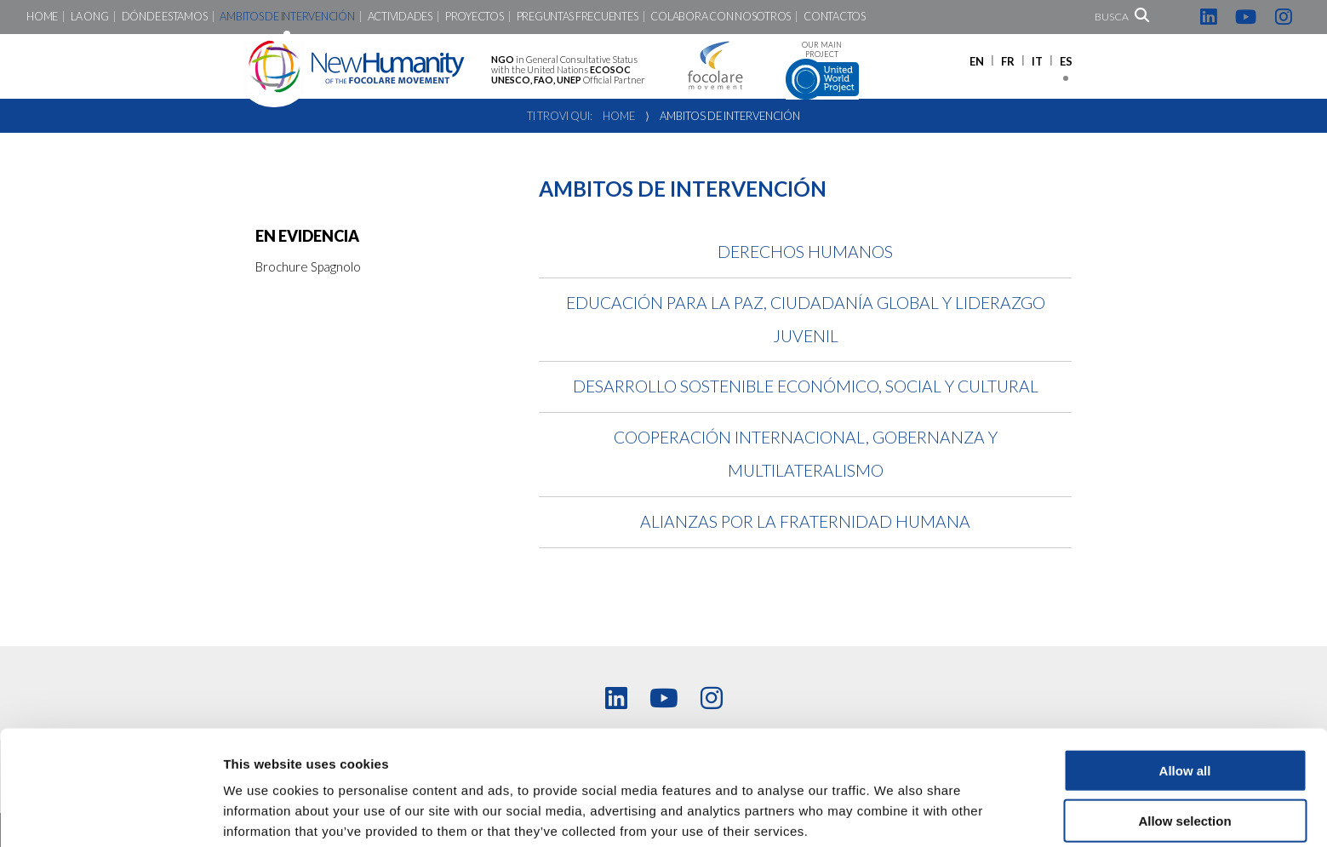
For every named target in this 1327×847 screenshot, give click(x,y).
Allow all (1185, 697)
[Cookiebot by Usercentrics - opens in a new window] (110, 814)
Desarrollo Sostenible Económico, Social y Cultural (805, 386)
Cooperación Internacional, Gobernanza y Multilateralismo (806, 453)
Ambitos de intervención (287, 16)
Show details (893, 813)
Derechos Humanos (805, 251)
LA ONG (89, 16)
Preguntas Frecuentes (577, 16)
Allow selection (1184, 748)
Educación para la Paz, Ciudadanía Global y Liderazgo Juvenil (805, 319)
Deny (1185, 798)
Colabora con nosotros (720, 16)
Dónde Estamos (165, 16)
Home (42, 16)
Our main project (822, 70)
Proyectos (474, 16)
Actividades (400, 16)
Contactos (835, 16)
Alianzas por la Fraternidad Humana (805, 521)
